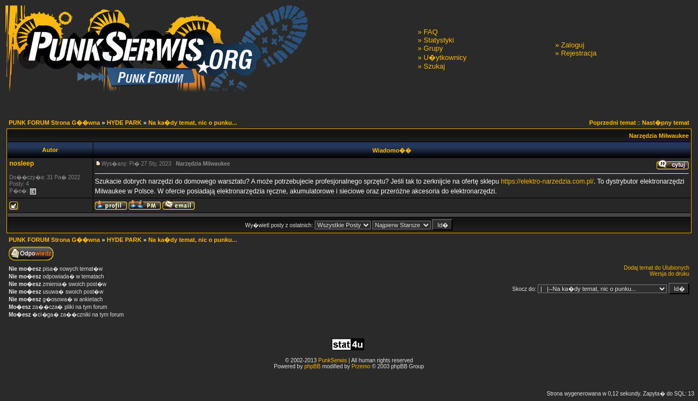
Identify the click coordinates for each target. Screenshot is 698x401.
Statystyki (439, 40)
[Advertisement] (349, 379)
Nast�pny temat (665, 122)
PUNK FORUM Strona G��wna (54, 122)
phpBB (312, 366)
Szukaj (434, 66)
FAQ (431, 32)
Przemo (361, 366)
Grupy (433, 48)
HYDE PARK (124, 122)
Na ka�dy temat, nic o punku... (192, 122)
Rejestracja (579, 53)
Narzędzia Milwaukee (659, 135)
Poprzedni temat (612, 122)
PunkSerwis (332, 360)
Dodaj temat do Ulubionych (656, 268)
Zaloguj (573, 45)
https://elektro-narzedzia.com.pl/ (547, 181)
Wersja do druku (669, 274)
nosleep (21, 163)
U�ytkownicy (445, 57)
